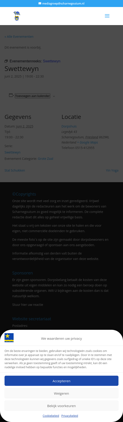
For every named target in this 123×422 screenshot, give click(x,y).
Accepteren (61, 381)
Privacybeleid (69, 416)
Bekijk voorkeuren (61, 405)
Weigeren (61, 393)
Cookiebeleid (51, 416)
